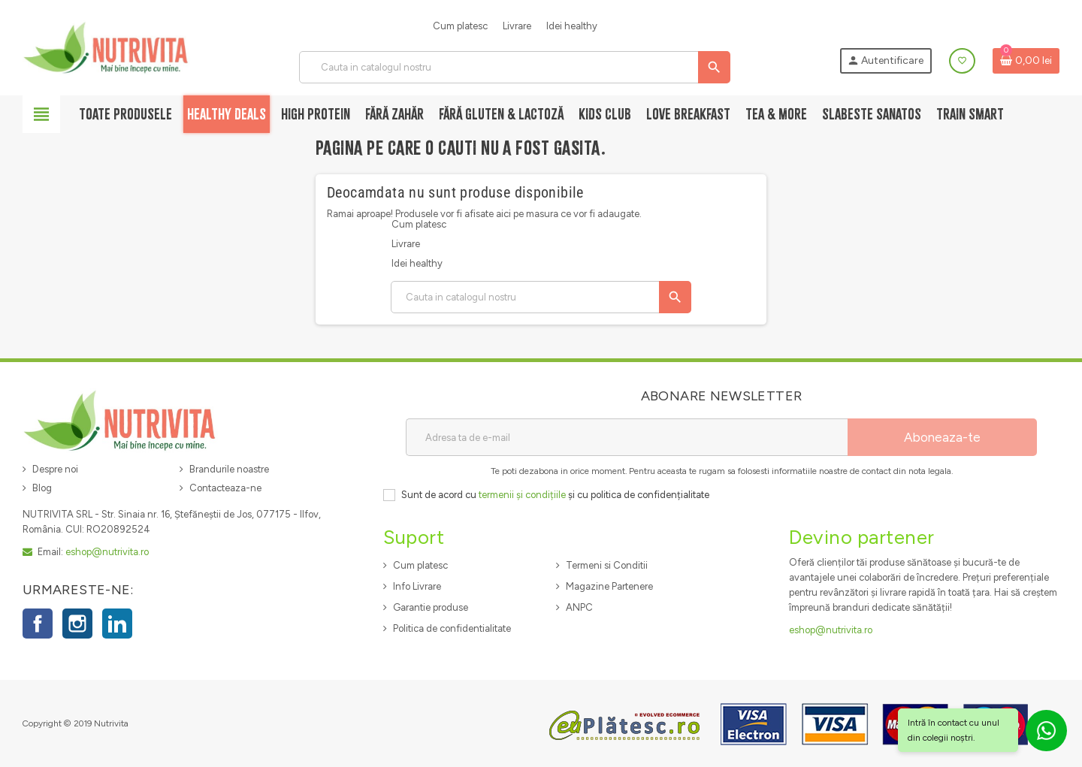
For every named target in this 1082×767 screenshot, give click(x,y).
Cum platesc (460, 26)
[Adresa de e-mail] (627, 437)
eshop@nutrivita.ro (107, 551)
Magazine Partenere (609, 586)
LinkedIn (117, 623)
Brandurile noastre (229, 469)
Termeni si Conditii (607, 565)
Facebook (38, 623)
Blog (42, 488)
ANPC (579, 607)
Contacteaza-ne (225, 488)
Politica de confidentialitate (452, 628)
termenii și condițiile (522, 494)
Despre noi (55, 469)
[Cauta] (514, 67)
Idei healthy (571, 26)
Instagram (77, 623)
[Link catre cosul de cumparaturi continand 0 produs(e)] (1026, 61)
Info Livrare (417, 586)
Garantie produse (430, 607)
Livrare (517, 26)
